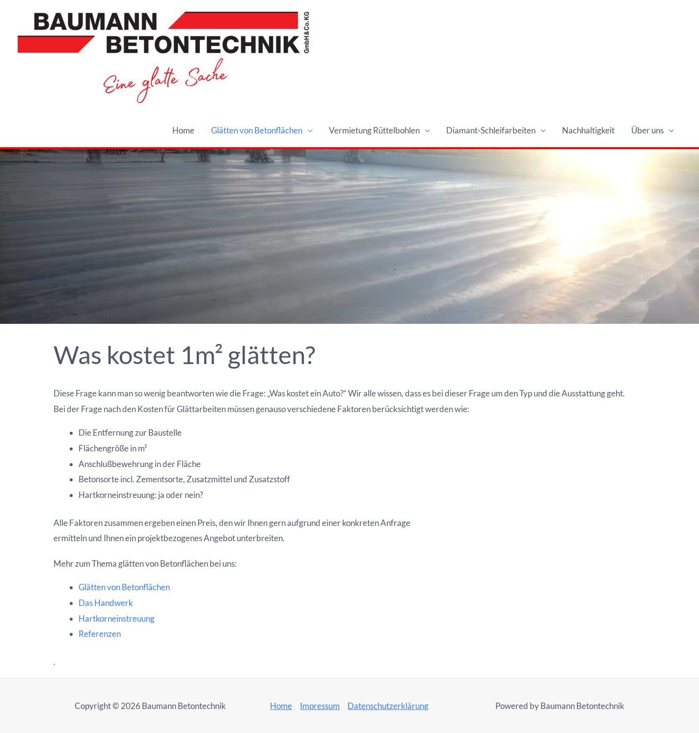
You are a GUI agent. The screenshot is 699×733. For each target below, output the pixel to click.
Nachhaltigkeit (588, 130)
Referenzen (100, 633)
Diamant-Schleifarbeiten (491, 130)
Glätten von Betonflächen (256, 130)
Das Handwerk (106, 603)
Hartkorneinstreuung (117, 618)
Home (183, 130)
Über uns (647, 130)
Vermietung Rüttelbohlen (374, 130)
